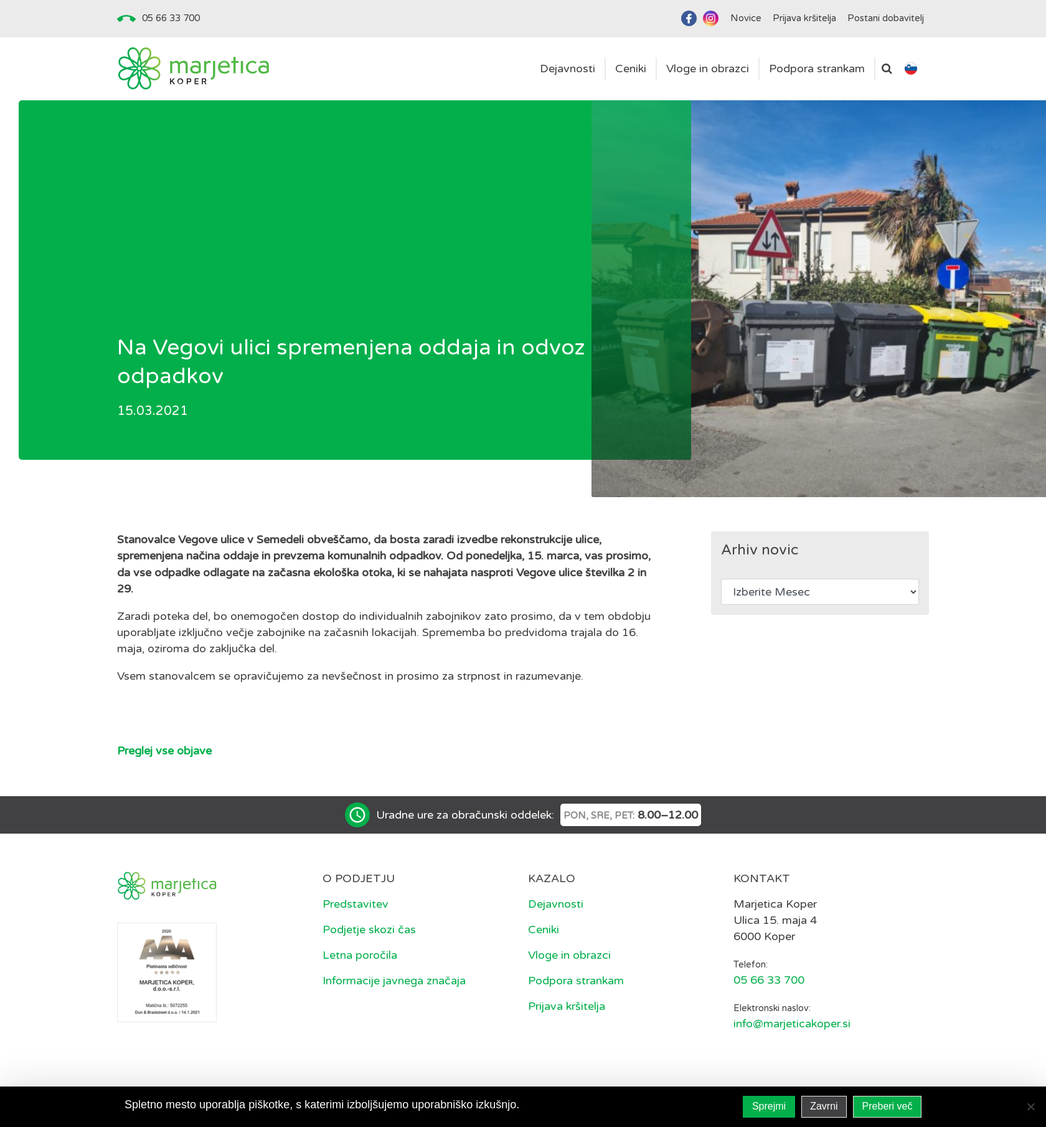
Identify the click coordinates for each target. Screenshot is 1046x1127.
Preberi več (887, 1106)
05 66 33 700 (171, 18)
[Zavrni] (1030, 1106)
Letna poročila (360, 955)
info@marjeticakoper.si (791, 1023)
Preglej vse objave (164, 751)
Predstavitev (356, 904)
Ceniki (543, 929)
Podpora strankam (576, 980)
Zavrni (823, 1106)
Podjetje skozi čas (369, 929)
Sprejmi (769, 1106)
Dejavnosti (555, 904)
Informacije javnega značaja (394, 980)
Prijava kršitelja (566, 1006)
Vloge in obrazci (569, 955)
